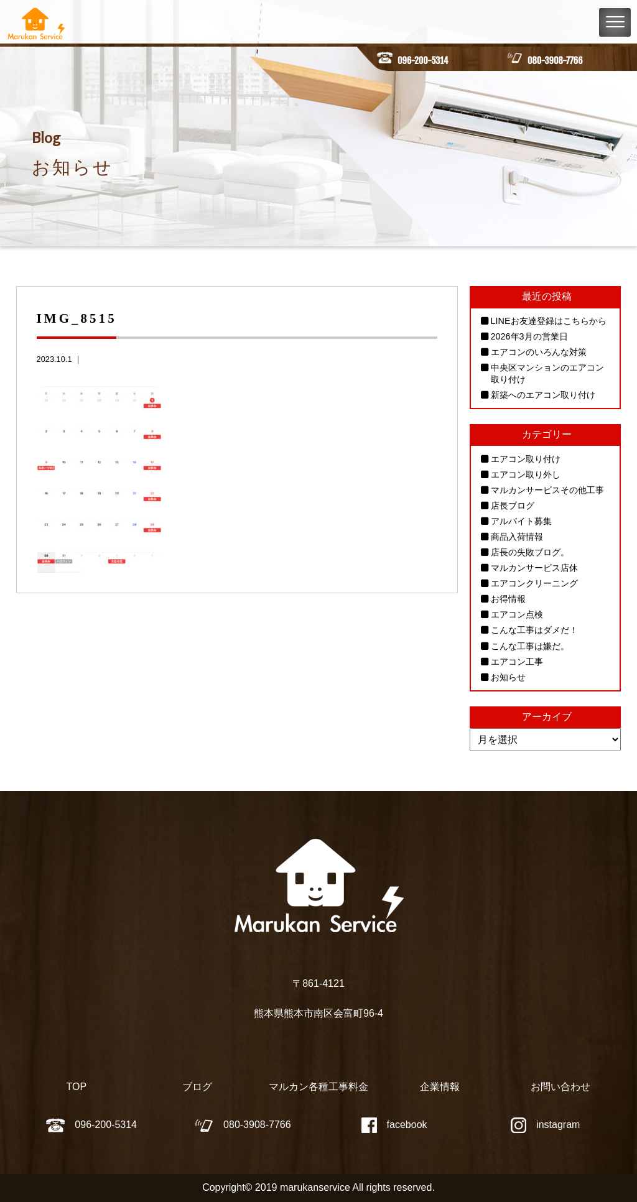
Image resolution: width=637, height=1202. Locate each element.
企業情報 (440, 1087)
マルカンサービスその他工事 (547, 490)
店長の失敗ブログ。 (530, 552)
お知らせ (508, 677)
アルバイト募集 (521, 521)
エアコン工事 (517, 662)
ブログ (197, 1087)
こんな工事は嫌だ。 (530, 646)
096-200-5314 (423, 61)
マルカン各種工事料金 (318, 1087)
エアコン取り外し (525, 474)
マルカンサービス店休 (534, 568)
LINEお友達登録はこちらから (549, 321)
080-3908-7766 (555, 61)
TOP (77, 1087)
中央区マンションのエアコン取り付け (547, 373)
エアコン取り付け (525, 459)
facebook (394, 1124)
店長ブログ (512, 506)
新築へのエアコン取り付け (543, 395)
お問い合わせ (560, 1087)
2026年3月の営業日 (529, 336)
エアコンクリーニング (534, 583)
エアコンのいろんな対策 (539, 352)
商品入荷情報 (517, 537)
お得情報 (508, 599)
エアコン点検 (517, 615)
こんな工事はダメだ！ (534, 631)
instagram (545, 1124)
